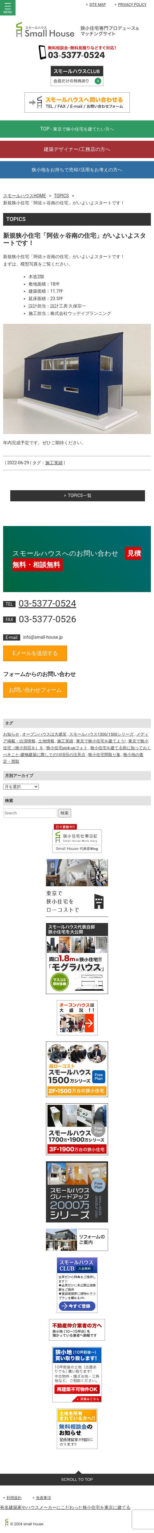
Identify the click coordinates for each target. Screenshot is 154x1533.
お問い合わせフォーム (35, 690)
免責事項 (43, 1498)
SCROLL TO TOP (77, 1479)
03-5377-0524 (47, 603)
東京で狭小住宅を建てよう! (100, 741)
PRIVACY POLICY (132, 4)
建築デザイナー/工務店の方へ (77, 149)
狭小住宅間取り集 (104, 754)
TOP (77, 129)
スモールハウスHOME (24, 195)
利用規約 (14, 1498)
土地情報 (46, 741)
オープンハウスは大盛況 (44, 734)
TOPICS (61, 195)
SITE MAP (97, 4)
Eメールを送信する (34, 653)
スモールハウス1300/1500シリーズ (101, 734)
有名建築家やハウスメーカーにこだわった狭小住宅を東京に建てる (65, 1507)
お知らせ (11, 734)
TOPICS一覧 (80, 495)
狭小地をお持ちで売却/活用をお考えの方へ (77, 170)
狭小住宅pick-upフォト (67, 748)
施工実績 (54, 462)
